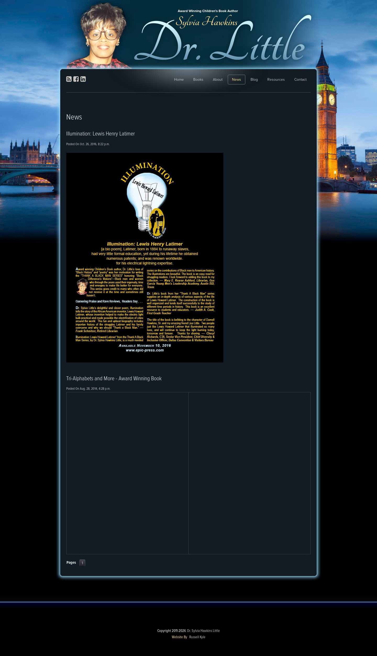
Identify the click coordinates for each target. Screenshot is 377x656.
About (218, 79)
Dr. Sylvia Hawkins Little (203, 630)
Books (198, 79)
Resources (276, 79)
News (236, 79)
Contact (300, 79)
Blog (254, 79)
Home (179, 79)
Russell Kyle (197, 637)
